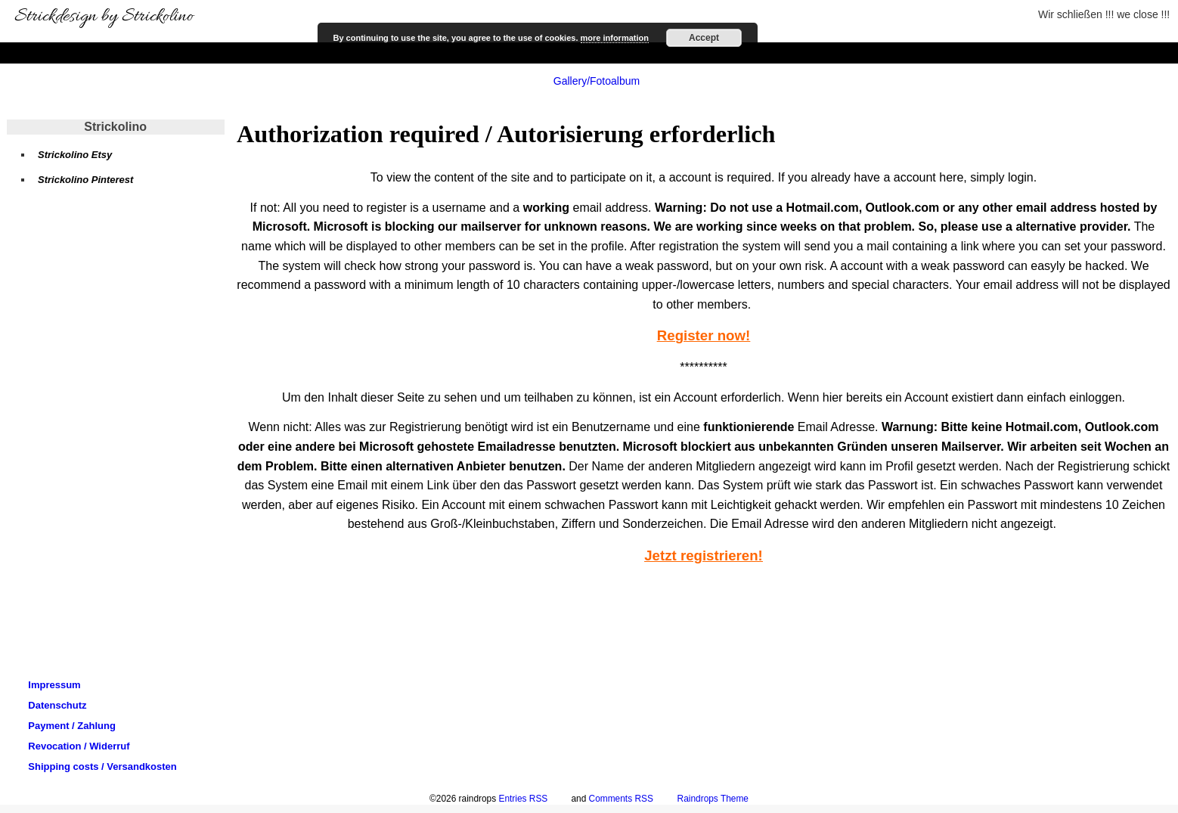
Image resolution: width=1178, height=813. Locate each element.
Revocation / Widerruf (78, 746)
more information (615, 37)
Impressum (54, 684)
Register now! (703, 335)
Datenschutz (57, 705)
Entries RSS (522, 798)
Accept (704, 38)
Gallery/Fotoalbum (596, 81)
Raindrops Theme (713, 798)
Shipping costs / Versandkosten (102, 766)
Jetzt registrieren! (703, 555)
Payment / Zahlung (72, 725)
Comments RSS (621, 798)
